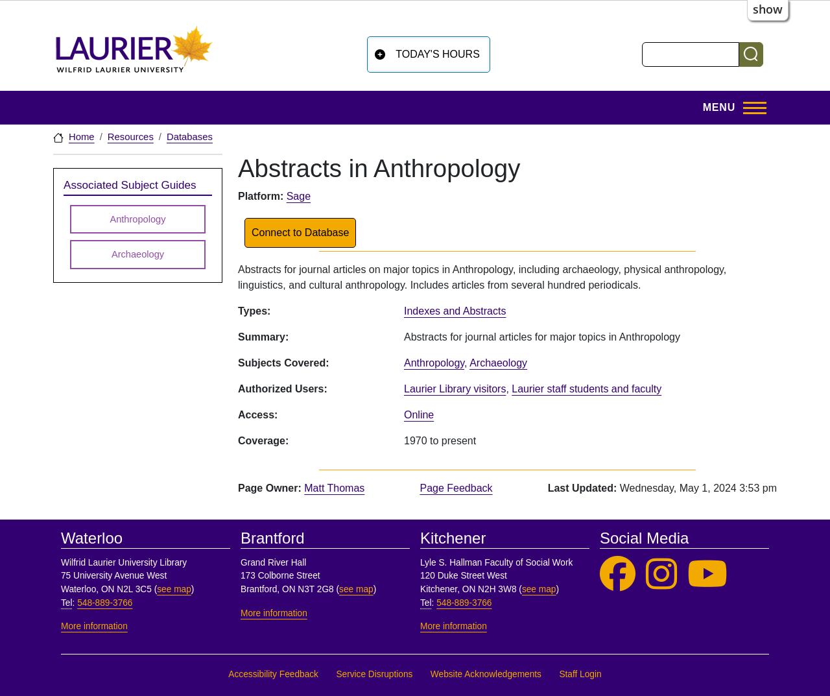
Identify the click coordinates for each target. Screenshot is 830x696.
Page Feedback (456, 488)
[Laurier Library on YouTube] (707, 574)
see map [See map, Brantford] (356, 589)
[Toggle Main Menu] (730, 107)
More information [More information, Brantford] (274, 613)
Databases (190, 137)
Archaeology (498, 362)
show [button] (768, 9)
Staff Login (580, 674)
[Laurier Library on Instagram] (661, 574)
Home (82, 137)
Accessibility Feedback (273, 674)
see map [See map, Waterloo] (174, 589)
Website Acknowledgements (486, 674)
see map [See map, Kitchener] (539, 589)
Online (419, 414)
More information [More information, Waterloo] (94, 626)
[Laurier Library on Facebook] (617, 574)
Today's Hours (438, 54)
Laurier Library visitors (455, 388)
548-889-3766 (104, 603)
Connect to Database (300, 232)
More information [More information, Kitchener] (453, 626)
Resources (131, 137)
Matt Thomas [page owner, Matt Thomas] (334, 488)
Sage (299, 196)
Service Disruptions (374, 674)
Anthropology (434, 362)
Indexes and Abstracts (455, 311)
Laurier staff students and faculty (586, 388)
